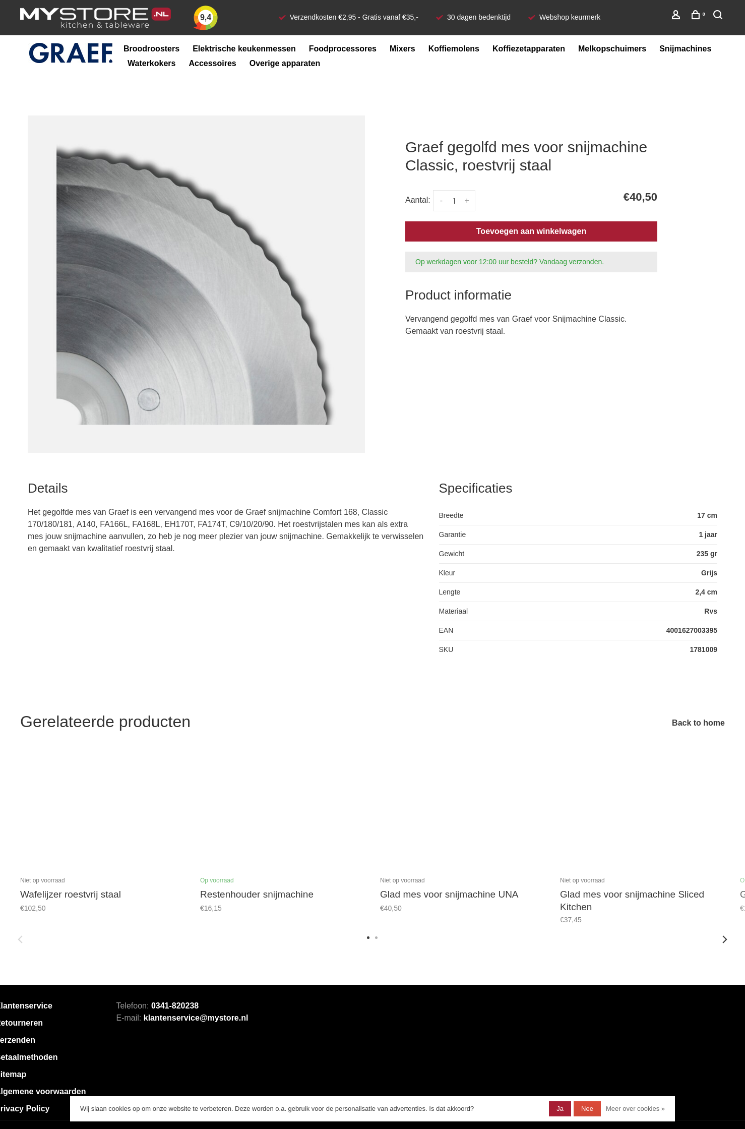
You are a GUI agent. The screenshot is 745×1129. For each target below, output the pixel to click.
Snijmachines (685, 48)
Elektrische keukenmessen (244, 48)
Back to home (698, 723)
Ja (560, 1108)
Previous (20, 939)
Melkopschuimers (612, 48)
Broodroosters (151, 48)
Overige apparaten (285, 63)
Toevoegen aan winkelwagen (531, 231)
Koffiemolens (453, 48)
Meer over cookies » (635, 1108)
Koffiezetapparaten (528, 48)
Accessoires (212, 63)
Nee (587, 1108)
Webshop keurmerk (569, 17)
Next (725, 939)
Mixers (402, 48)
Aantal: (417, 200)
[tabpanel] (196, 284)
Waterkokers (151, 63)
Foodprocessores (343, 48)
